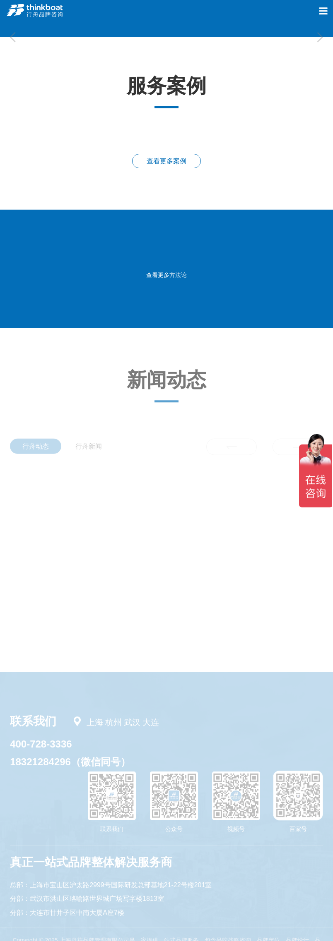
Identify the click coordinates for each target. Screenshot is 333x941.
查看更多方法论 (166, 275)
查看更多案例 (166, 161)
